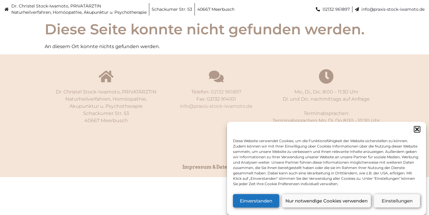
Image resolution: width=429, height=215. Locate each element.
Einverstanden (256, 202)
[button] (417, 130)
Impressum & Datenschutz (214, 167)
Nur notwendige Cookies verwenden (326, 202)
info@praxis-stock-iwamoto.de (393, 9)
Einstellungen (397, 202)
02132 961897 (336, 9)
